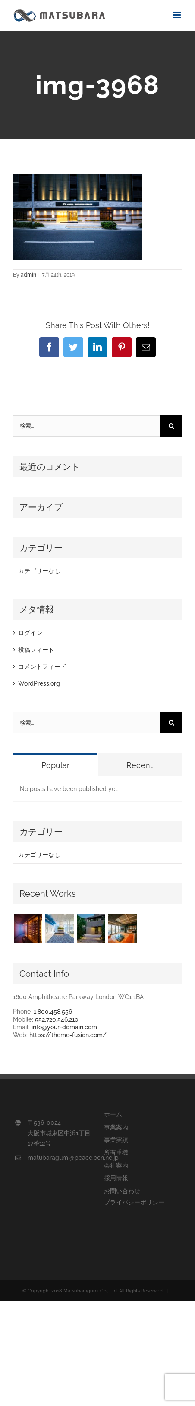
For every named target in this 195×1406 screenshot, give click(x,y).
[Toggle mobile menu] (177, 15)
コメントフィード (42, 666)
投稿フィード (36, 649)
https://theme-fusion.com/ (68, 1035)
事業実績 (116, 1139)
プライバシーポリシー (134, 1202)
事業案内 (116, 1127)
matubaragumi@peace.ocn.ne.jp (59, 1157)
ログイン (30, 632)
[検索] (171, 426)
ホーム (113, 1114)
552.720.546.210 (57, 1019)
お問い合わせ (122, 1191)
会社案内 (116, 1165)
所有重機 (116, 1152)
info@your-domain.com (64, 1027)
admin (28, 275)
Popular (55, 765)
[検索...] (86, 426)
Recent (139, 765)
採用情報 (116, 1178)
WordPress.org (39, 683)
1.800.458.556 (53, 1011)
